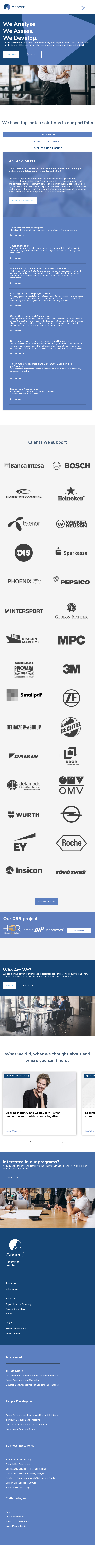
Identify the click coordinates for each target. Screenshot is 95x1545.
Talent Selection (14, 1370)
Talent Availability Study (18, 1459)
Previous (30, 1139)
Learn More (13, 1131)
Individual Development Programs (23, 1419)
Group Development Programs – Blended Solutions (32, 1415)
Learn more (11, 54)
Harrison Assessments (17, 1521)
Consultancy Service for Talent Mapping (26, 1468)
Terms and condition (16, 1328)
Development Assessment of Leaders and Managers (33, 1384)
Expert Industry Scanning (18, 1304)
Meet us (9, 985)
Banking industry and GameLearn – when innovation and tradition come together (33, 1114)
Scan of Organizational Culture (21, 1482)
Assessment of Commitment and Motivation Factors (32, 1375)
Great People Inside (16, 1526)
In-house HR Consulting (18, 1487)
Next (59, 1139)
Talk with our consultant (23, 200)
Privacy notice (13, 1333)
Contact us (31, 54)
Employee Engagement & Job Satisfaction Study (30, 1478)
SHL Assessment (15, 1516)
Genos (9, 1512)
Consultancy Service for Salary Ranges (25, 1473)
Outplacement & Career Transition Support (27, 1424)
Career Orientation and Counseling (23, 1380)
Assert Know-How (15, 1309)
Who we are (12, 1289)
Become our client (46, 901)
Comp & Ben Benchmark (18, 1464)
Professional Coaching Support (21, 1429)
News (9, 1313)
